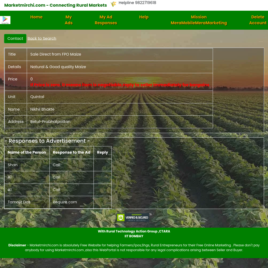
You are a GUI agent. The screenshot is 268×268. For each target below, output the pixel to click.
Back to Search (42, 38)
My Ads (69, 20)
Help (144, 17)
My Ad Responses (106, 20)
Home (36, 17)
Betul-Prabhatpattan (50, 121)
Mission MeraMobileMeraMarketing (199, 20)
